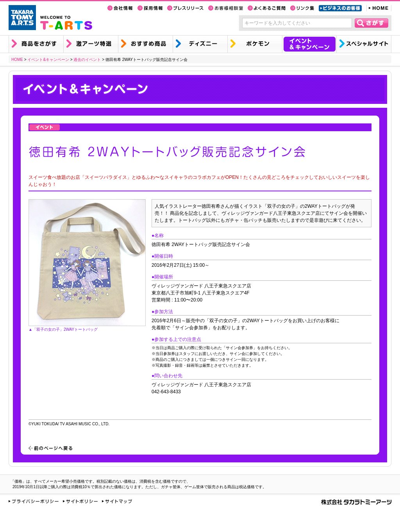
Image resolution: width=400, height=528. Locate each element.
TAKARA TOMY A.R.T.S (22, 17)
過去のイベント (87, 59)
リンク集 (302, 8)
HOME (378, 8)
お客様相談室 (225, 8)
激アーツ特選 (90, 44)
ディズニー (200, 44)
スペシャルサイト (363, 44)
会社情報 (120, 8)
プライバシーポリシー (34, 501)
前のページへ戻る (50, 448)
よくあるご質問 (267, 8)
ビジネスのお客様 (340, 8)
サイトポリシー (80, 501)
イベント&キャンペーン (309, 44)
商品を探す (36, 44)
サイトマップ (117, 501)
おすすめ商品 (145, 44)
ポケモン (254, 44)
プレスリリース (185, 8)
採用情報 (150, 8)
